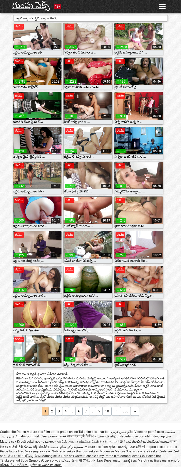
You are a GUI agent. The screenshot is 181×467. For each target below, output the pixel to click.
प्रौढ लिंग (44, 447)
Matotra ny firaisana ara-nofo (158, 460)
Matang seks (51, 456)
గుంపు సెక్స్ (31, 5)
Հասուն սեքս (107, 436)
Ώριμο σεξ (37, 460)
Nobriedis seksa (64, 451)
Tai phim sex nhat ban (94, 432)
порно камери (46, 442)
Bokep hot (153, 456)
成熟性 (141, 447)
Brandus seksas (88, 451)
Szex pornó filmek (54, 436)
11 (116, 411)
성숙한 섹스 (16, 456)
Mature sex (35, 432)
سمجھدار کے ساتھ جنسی (67, 447)
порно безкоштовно (162, 447)
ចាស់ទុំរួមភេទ (127, 447)
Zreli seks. (151, 451)
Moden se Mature (113, 451)
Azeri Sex (139, 456)
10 (107, 411)
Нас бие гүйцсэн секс (35, 451)
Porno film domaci (118, 456)
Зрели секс (135, 451)
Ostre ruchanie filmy (89, 456)
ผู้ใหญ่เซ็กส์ (33, 456)
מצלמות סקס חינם (57, 460)
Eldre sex (68, 456)
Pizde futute (8, 451)
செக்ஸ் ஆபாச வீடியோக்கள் (78, 442)
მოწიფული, (162, 436)
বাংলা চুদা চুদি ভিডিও (80, 436)
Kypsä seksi (26, 442)
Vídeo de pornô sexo (149, 432)
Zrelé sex (166, 451)
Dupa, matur (113, 460)
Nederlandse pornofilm (136, 436)
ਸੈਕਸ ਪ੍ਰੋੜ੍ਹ (110, 447)
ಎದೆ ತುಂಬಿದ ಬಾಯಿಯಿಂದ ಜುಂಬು (148, 442)
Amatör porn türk (27, 436)
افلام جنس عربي (122, 432)
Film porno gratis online (61, 432)
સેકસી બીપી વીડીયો (112, 442)
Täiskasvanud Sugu (14, 460)
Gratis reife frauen (13, 432)
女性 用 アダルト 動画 (87, 460)
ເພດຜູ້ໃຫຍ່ (130, 460)
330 (125, 411)
